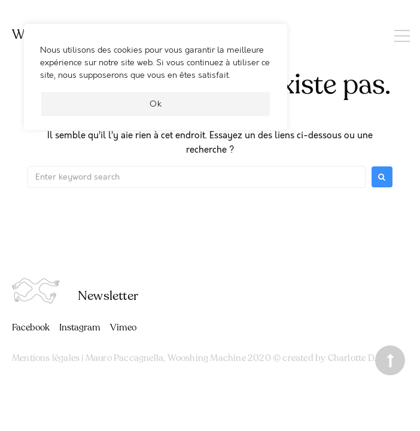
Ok (156, 104)
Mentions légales (46, 358)
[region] (155, 83)
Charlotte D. (352, 358)
